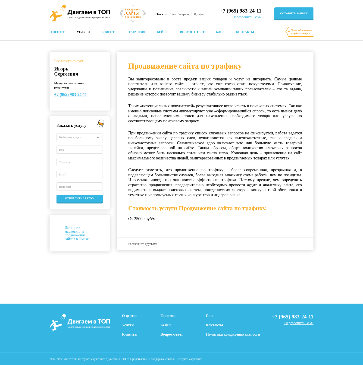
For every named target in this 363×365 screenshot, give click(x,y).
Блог (220, 32)
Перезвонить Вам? (246, 17)
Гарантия (137, 32)
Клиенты (109, 32)
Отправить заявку (79, 198)
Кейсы (162, 32)
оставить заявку (294, 13)
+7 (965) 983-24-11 (240, 10)
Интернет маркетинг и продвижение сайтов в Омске (77, 233)
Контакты (245, 32)
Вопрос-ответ (192, 32)
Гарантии (168, 316)
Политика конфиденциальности (233, 334)
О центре (57, 32)
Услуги (83, 32)
